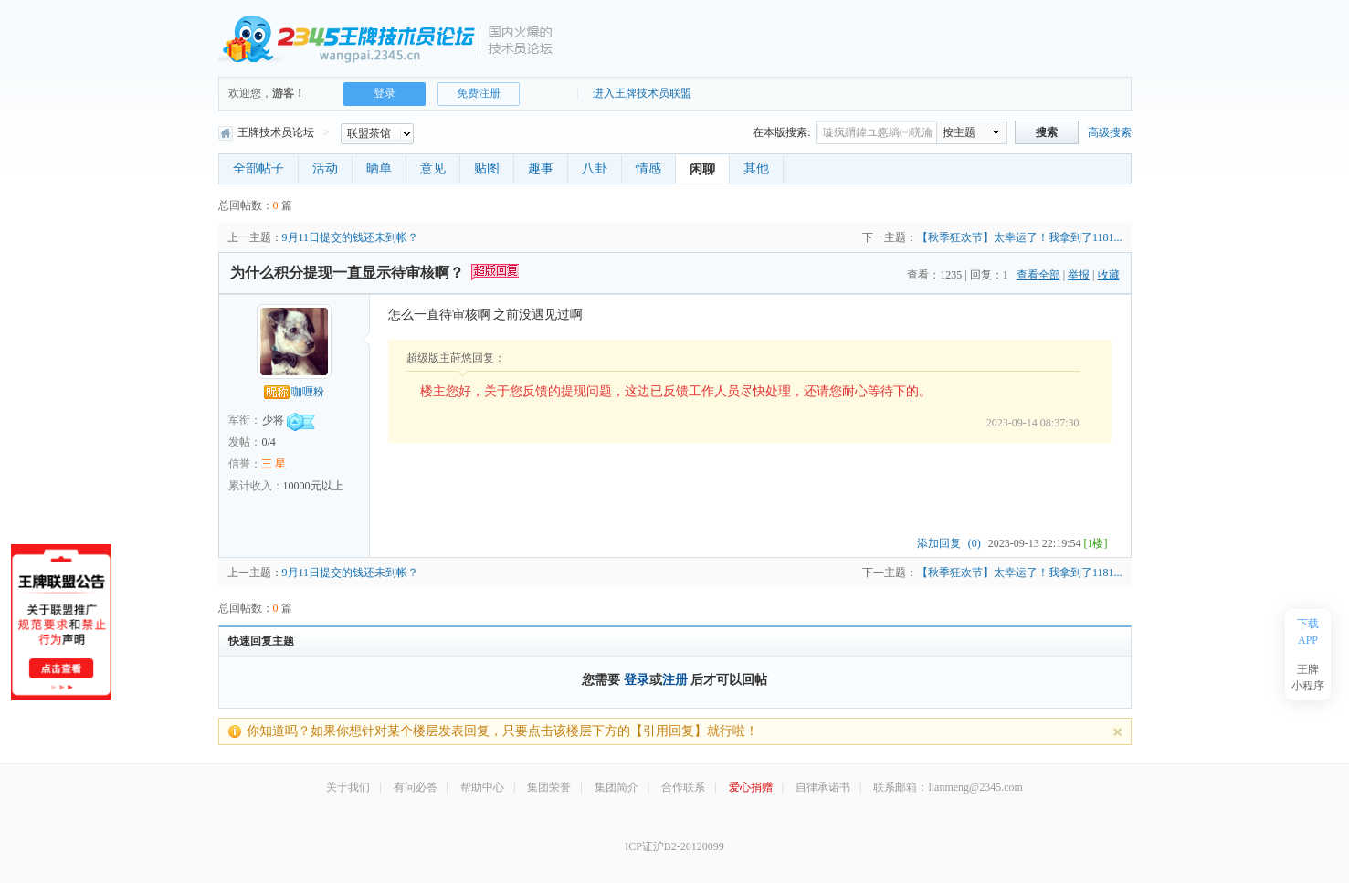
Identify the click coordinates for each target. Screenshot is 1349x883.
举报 (1079, 274)
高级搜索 (1110, 132)
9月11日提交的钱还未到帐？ (350, 237)
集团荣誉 (549, 787)
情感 (648, 168)
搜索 (1047, 132)
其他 (756, 168)
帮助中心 (482, 787)
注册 (675, 680)
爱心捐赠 (751, 787)
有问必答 (415, 787)
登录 (384, 93)
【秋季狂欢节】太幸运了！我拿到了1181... (1019, 237)
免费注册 (479, 93)
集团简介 (616, 787)
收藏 (1109, 274)
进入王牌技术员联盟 (642, 93)
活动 (325, 168)
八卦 (594, 168)
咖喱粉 (294, 391)
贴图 (487, 168)
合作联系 (683, 787)
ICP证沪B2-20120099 (674, 846)
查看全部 (1038, 274)
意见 (433, 168)
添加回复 (939, 543)
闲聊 (702, 169)
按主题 (959, 132)
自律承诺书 (823, 787)
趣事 (540, 168)
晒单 (379, 168)
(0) (974, 543)
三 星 (273, 463)
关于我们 (348, 787)
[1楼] (1096, 543)
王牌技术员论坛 (266, 132)
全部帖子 (258, 168)
